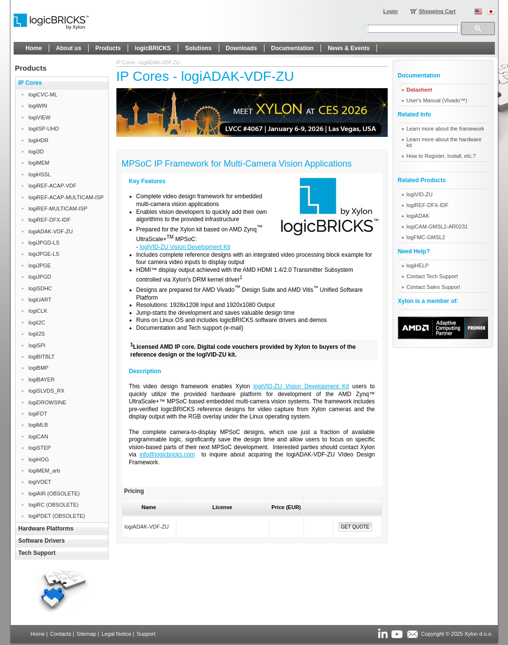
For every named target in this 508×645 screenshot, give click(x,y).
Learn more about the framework (446, 129)
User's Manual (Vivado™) (437, 100)
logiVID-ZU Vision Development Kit (185, 247)
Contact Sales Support (433, 287)
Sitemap (86, 634)
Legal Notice (116, 634)
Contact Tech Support (432, 276)
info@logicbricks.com (167, 454)
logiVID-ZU (420, 194)
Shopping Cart (437, 11)
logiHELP (418, 265)
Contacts (60, 634)
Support (145, 634)
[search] (413, 29)
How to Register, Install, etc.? (441, 156)
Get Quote (355, 527)
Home (38, 634)
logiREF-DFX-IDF (428, 205)
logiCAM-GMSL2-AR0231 (437, 226)
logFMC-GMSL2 (426, 237)
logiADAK (418, 216)
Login (390, 11)
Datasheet (420, 90)
